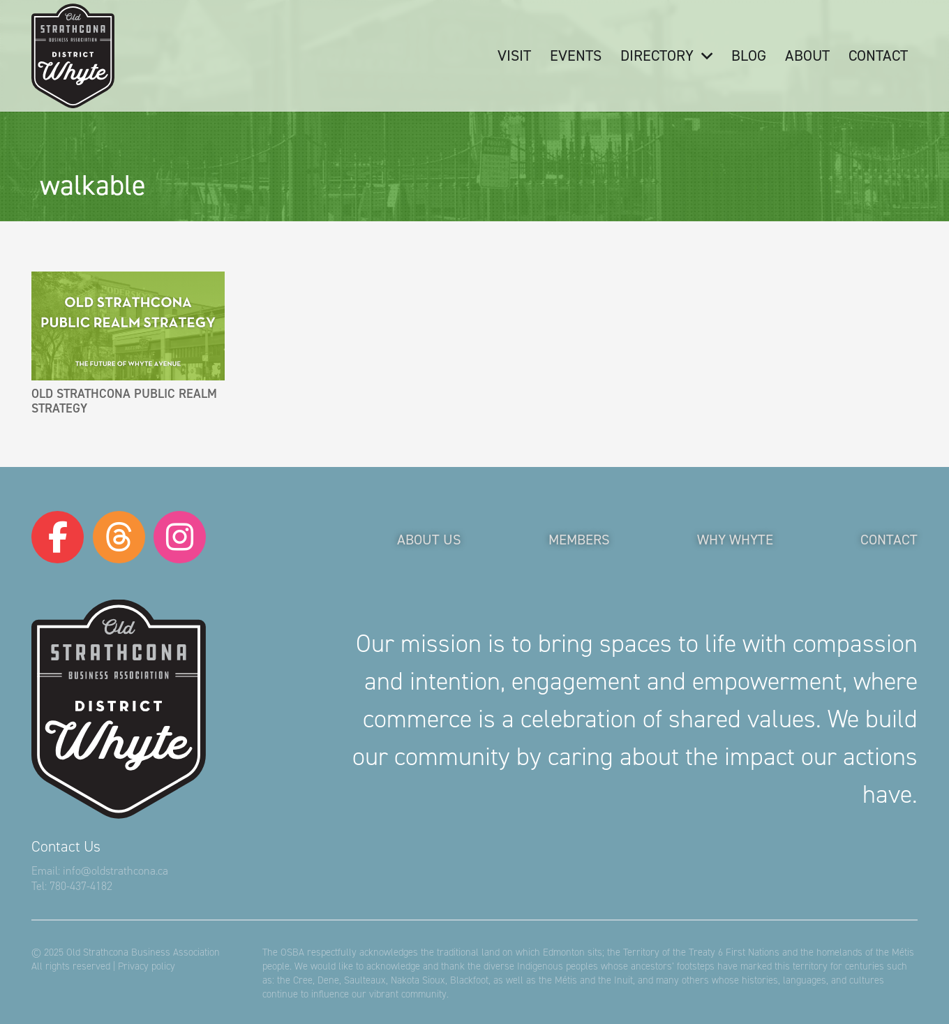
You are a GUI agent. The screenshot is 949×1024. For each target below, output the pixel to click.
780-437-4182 (81, 886)
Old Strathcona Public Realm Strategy (124, 401)
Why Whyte (735, 539)
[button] (703, 55)
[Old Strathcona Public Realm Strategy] (128, 326)
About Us (429, 539)
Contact (889, 539)
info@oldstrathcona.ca (115, 870)
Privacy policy (146, 966)
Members (579, 539)
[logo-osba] (72, 55)
